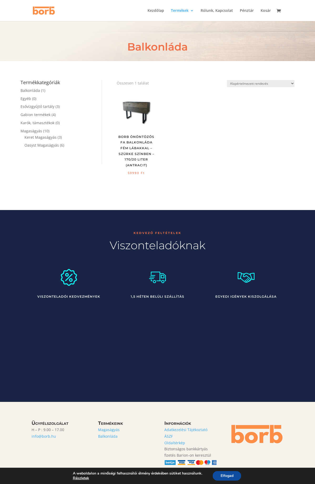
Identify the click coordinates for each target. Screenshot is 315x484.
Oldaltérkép (174, 442)
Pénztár (247, 11)
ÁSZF (168, 436)
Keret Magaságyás (40, 137)
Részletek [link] (81, 478)
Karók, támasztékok (37, 122)
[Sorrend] (260, 83)
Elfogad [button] (227, 475)
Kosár (266, 11)
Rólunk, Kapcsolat (217, 11)
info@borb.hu (44, 436)
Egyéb (26, 98)
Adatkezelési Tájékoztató (185, 429)
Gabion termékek (35, 114)
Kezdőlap (156, 11)
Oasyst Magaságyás (41, 145)
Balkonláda (30, 90)
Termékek (180, 11)
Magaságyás (31, 130)
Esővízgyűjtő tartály (37, 106)
